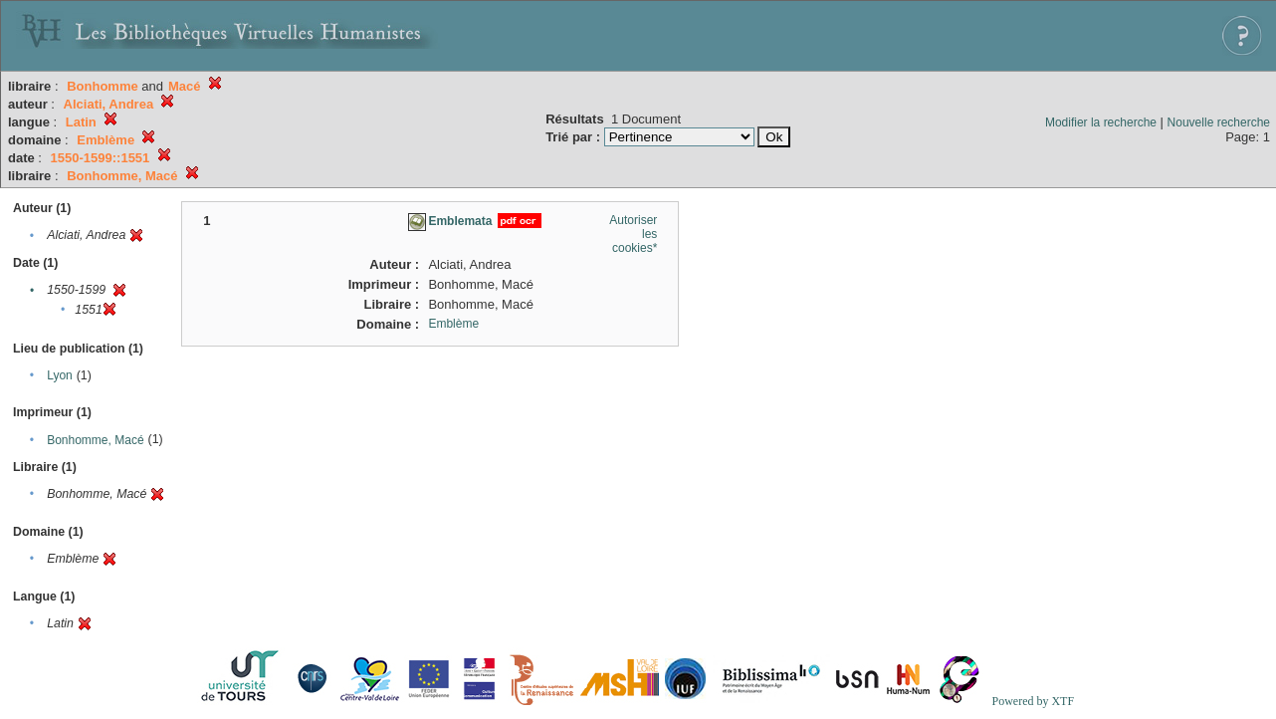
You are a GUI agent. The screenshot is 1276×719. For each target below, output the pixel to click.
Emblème (453, 324)
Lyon (60, 375)
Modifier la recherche (1101, 122)
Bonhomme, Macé (95, 440)
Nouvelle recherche (1219, 122)
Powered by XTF (1032, 701)
